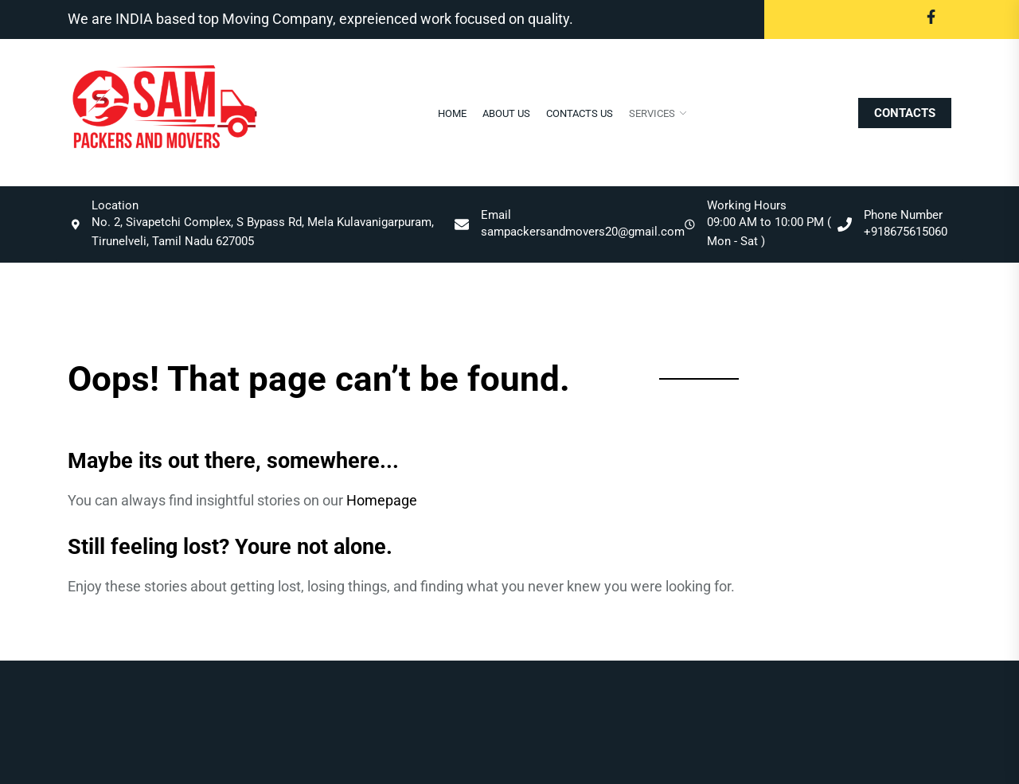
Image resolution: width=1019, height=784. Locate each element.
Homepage (381, 500)
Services (652, 113)
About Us (506, 113)
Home (452, 113)
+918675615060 (905, 231)
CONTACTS (904, 113)
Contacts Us (579, 113)
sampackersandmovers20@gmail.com (583, 231)
